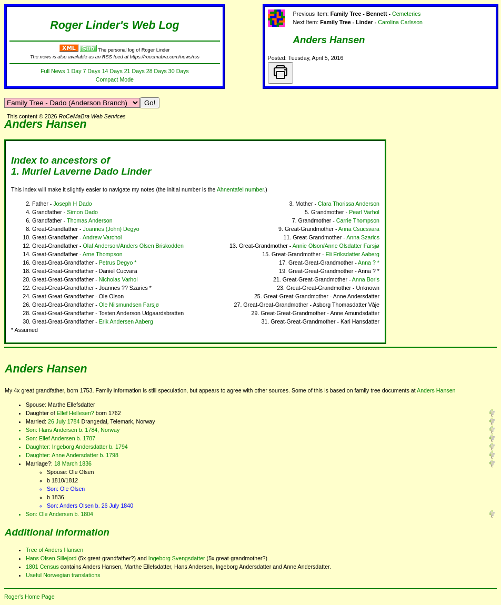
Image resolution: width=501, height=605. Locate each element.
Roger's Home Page (29, 596)
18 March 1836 (73, 463)
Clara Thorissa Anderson (348, 203)
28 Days (156, 71)
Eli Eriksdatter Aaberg (352, 254)
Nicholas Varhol (118, 279)
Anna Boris (365, 279)
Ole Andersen (56, 514)
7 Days (91, 71)
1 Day (74, 71)
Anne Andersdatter (75, 455)
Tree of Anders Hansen (54, 550)
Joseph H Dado (72, 203)
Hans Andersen (58, 430)
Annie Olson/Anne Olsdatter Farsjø (336, 246)
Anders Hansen (329, 39)
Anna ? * (368, 262)
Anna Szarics (362, 237)
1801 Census (42, 566)
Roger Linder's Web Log (114, 25)
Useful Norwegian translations (63, 575)
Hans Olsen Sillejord (51, 558)
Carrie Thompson (357, 220)
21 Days (134, 71)
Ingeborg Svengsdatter (176, 558)
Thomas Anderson (89, 220)
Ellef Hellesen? (75, 413)
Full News (53, 71)
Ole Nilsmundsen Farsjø (129, 304)
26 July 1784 (63, 421)
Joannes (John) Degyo (111, 229)
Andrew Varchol (102, 237)
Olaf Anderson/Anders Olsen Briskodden (133, 246)
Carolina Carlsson (400, 22)
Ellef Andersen (57, 438)
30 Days (178, 71)
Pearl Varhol (364, 212)
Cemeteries (406, 14)
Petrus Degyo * (118, 262)
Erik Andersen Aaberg (126, 321)
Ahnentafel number (240, 189)
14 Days (112, 71)
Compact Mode (115, 79)
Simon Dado (82, 212)
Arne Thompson (103, 254)
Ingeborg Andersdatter (79, 446)
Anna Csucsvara (358, 229)
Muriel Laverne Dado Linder (87, 171)
